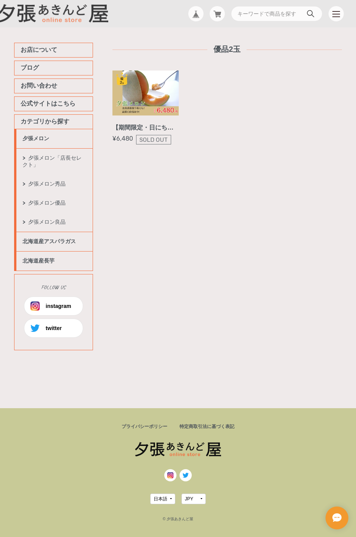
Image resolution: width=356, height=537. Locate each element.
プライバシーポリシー (144, 426)
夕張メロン (35, 138)
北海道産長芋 (38, 261)
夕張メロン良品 (47, 222)
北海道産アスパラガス (49, 241)
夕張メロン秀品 (47, 184)
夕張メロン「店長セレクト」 (52, 161)
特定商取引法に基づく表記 (207, 426)
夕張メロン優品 (47, 203)
